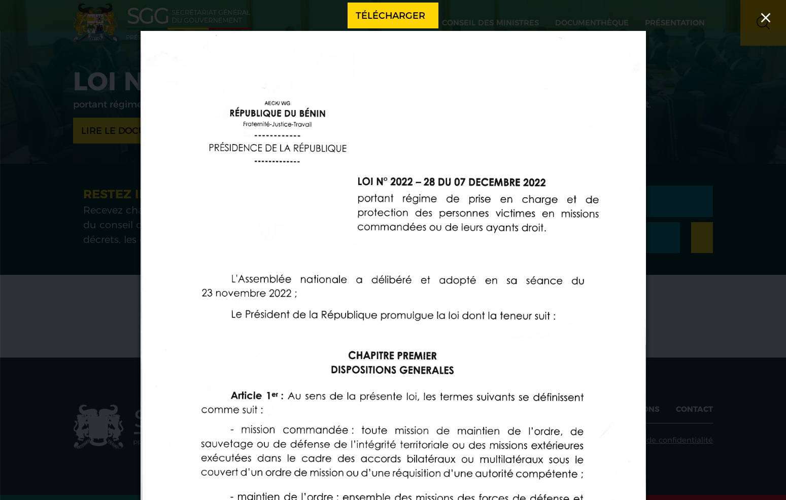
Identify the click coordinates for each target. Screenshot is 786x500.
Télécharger (390, 15)
